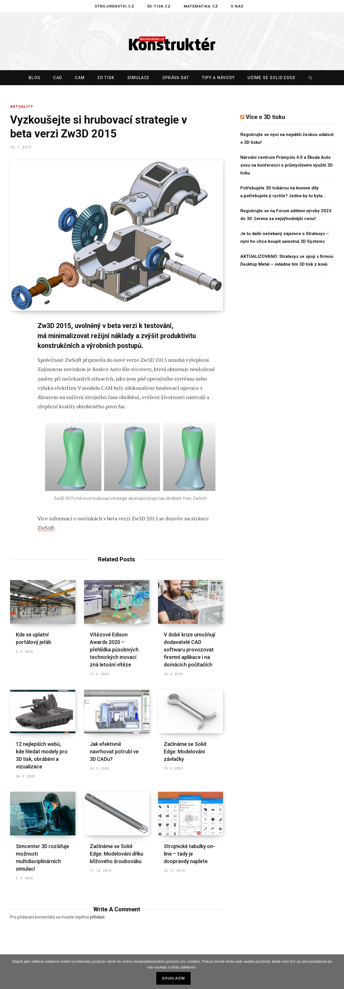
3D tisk (105, 77)
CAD (57, 77)
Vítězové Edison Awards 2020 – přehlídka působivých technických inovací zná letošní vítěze (114, 650)
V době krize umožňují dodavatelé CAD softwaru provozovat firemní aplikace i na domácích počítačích (189, 650)
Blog (34, 77)
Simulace (138, 77)
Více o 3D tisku (265, 116)
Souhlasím (173, 978)
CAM (80, 77)
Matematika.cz (201, 6)
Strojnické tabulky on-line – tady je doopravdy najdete (189, 853)
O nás (237, 6)
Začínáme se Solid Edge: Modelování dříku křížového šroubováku (116, 853)
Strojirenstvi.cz (114, 6)
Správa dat (175, 77)
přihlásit (97, 917)
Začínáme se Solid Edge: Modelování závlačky (185, 751)
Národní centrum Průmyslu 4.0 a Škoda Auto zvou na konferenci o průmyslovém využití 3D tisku (286, 165)
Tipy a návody (218, 77)
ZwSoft (46, 527)
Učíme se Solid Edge (271, 77)
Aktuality (21, 107)
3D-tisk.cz (159, 6)
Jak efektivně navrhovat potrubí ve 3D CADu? (114, 751)
